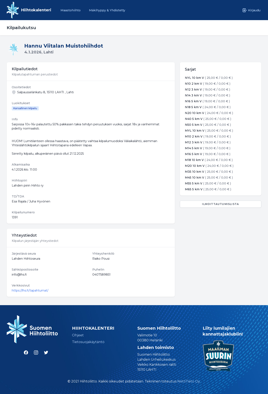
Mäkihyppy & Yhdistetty (107, 10)
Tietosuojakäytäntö (88, 342)
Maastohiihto (71, 10)
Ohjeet (78, 335)
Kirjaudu (251, 10)
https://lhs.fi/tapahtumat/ (30, 290)
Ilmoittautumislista (220, 204)
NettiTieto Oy (188, 381)
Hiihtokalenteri (36, 10)
